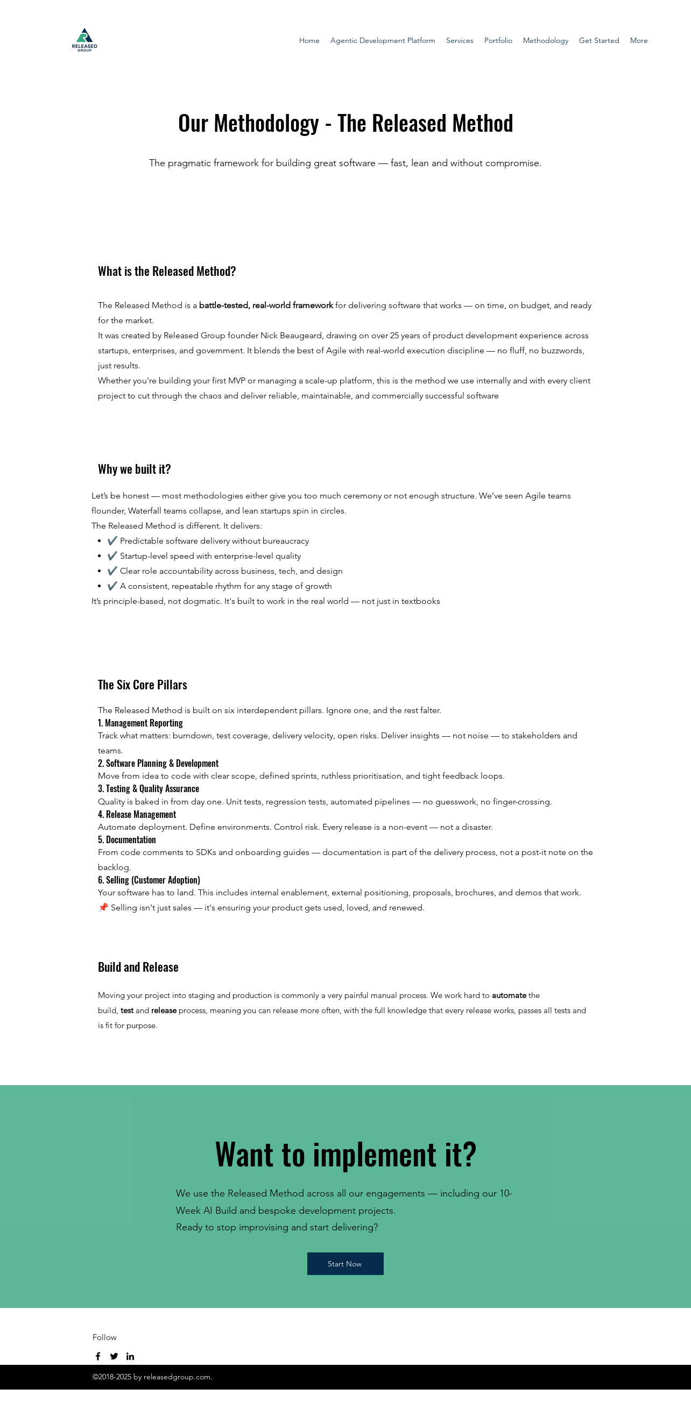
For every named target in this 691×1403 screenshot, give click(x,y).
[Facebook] (98, 1356)
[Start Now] (345, 1263)
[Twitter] (114, 1356)
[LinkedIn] (130, 1356)
